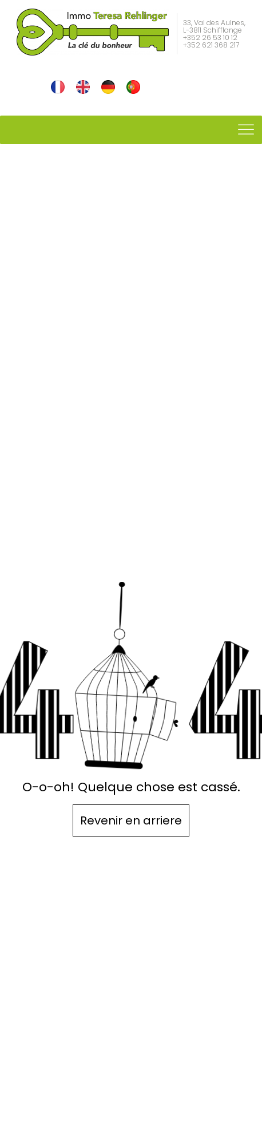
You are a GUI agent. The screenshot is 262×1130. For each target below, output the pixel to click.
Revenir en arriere (131, 820)
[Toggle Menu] (247, 129)
